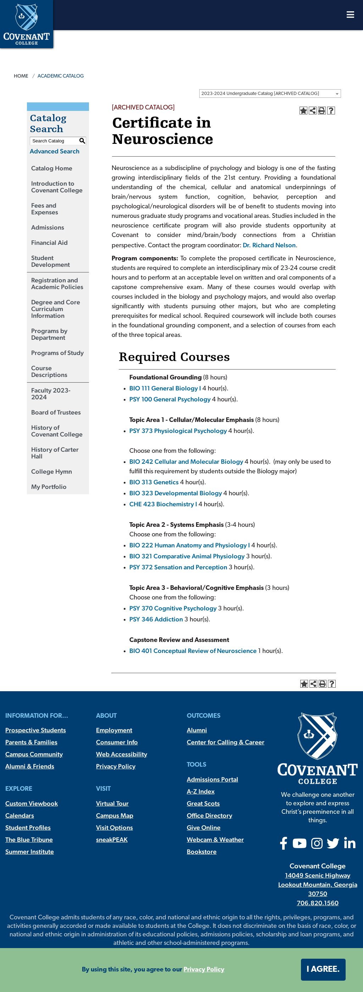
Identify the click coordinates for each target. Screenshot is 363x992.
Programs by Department (49, 334)
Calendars (19, 815)
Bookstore (202, 851)
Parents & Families (31, 742)
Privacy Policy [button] (204, 969)
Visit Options (114, 827)
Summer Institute (29, 851)
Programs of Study (57, 352)
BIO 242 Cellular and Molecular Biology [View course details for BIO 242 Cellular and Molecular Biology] (186, 461)
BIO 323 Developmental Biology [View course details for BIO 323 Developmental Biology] (175, 493)
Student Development (50, 261)
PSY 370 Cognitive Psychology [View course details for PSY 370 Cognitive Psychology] (173, 608)
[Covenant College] (27, 23)
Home (21, 76)
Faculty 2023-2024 (51, 394)
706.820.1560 (318, 903)
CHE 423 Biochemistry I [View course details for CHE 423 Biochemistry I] (163, 504)
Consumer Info (117, 742)
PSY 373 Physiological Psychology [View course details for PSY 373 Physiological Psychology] (178, 430)
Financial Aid (49, 242)
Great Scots (203, 803)
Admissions (47, 227)
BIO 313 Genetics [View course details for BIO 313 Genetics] (154, 482)
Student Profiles (28, 827)
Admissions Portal (212, 779)
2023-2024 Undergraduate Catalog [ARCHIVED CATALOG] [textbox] (260, 93)
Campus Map (114, 815)
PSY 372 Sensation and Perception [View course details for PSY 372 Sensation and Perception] (178, 567)
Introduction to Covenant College (57, 187)
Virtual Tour (112, 803)
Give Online (203, 827)
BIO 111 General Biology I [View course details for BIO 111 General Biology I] (165, 388)
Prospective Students (35, 730)
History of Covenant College (57, 431)
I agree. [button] (323, 969)
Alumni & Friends (29, 766)
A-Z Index (200, 791)
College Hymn (51, 471)
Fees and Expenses (44, 209)
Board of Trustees (56, 412)
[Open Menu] (350, 16)
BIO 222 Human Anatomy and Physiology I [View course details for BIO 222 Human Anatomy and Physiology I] (189, 545)
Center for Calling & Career (225, 742)
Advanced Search (54, 151)
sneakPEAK (112, 839)
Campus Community (34, 754)
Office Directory (209, 815)
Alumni (197, 730)
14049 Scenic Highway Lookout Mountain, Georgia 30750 (317, 884)
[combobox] (270, 93)
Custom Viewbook (31, 803)
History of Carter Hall (55, 453)
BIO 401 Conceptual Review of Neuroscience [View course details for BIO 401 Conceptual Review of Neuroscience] (193, 650)
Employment (114, 730)
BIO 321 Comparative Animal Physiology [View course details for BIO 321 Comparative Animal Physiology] (187, 556)
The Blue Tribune (29, 839)
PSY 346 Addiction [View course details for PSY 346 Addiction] (156, 619)
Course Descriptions (49, 371)
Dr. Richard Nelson (269, 245)
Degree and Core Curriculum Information (55, 308)
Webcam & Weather (215, 839)
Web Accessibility (121, 754)
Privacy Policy (115, 766)
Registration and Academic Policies (57, 283)
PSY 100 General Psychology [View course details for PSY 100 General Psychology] (170, 399)
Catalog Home (51, 168)
